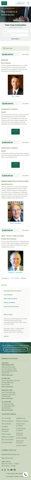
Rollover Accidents (9, 302)
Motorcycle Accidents (10, 298)
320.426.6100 (6, 408)
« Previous (4, 278)
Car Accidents (8, 294)
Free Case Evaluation (15, 25)
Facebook (2, 470)
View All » (6, 336)
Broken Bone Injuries (8, 239)
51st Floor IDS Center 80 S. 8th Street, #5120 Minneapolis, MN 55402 (9, 369)
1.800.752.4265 (24, 345)
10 (16, 278)
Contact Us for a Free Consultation (15, 349)
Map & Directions (7, 375)
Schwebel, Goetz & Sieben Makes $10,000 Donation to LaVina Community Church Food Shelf (14, 330)
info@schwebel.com (12, 454)
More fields (15, 39)
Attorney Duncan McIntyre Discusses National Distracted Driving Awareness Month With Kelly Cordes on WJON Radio (15, 321)
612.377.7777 (12, 345)
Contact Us (20, 3)
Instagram (5, 470)
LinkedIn (14, 470)
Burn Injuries (6, 63)
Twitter (8, 470)
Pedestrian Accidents (9, 109)
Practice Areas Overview (11, 306)
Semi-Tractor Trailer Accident (12, 236)
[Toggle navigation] (28, 3)
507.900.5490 (6, 396)
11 (18, 278)
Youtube (11, 470)
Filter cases (8, 48)
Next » (25, 278)
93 (21, 278)
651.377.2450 (6, 384)
